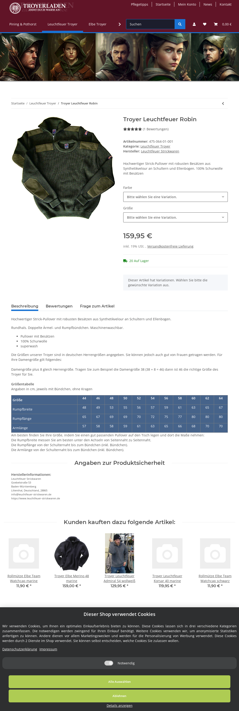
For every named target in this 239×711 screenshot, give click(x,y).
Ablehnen (130, 701)
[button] (194, 24)
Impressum (48, 669)
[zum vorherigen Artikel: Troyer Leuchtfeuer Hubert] (223, 103)
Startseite (163, 4)
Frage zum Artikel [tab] (97, 306)
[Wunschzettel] (204, 24)
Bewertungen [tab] (59, 306)
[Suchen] (150, 24)
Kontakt (226, 4)
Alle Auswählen (45, 701)
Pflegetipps (139, 4)
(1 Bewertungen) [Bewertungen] (146, 129)
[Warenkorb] (222, 24)
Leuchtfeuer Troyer (155, 146)
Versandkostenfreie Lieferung (170, 246)
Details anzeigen (205, 705)
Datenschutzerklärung (19, 669)
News (208, 4)
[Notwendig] (108, 682)
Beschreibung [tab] (24, 306)
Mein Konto (187, 4)
